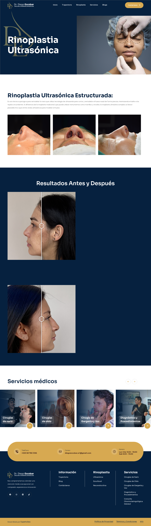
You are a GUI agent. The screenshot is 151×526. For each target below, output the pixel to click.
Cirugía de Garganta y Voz (90, 419)
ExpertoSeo (25, 522)
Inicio (55, 5)
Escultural (97, 481)
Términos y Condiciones (126, 521)
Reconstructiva (99, 485)
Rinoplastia (81, 5)
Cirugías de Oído (131, 481)
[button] (134, 381)
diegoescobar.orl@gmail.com (78, 453)
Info (141, 521)
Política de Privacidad (103, 521)
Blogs (104, 5)
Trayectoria (67, 5)
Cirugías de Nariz (131, 477)
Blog (61, 481)
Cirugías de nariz (8, 419)
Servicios (94, 5)
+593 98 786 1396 (29, 453)
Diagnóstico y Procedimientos (130, 419)
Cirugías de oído (47, 419)
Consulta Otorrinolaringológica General (133, 501)
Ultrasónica (98, 477)
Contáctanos (64, 485)
